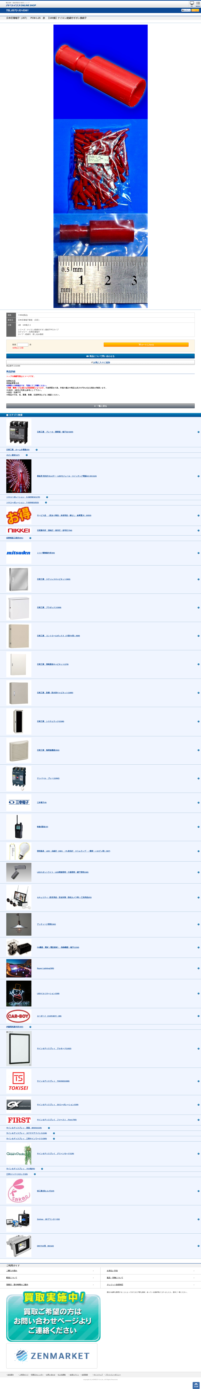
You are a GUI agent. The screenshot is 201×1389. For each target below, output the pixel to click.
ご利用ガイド (23, 1375)
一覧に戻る (101, 406)
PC (192, 6)
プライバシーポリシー (113, 1375)
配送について (11, 1278)
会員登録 (85, 1375)
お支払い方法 (112, 1271)
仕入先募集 (62, 1375)
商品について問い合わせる (102, 356)
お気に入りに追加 (101, 362)
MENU (198, 6)
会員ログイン (74, 1375)
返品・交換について (115, 1278)
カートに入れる (147, 345)
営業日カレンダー (37, 1375)
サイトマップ (98, 1375)
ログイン (187, 10)
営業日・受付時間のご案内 (17, 1285)
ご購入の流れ (11, 1271)
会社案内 (10, 1375)
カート (196, 10)
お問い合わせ (50, 1375)
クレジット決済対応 (115, 1285)
